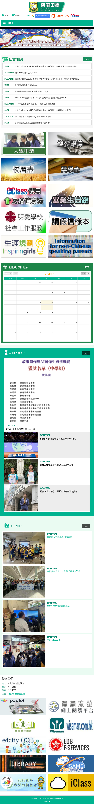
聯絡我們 (18, 15)
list (88, 274)
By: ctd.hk (47, 801)
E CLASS (27, 15)
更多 (87, 59)
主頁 (6, 15)
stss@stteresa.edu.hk (16, 693)
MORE (86, 267)
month (83, 274)
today (15, 274)
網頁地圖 (34, 798)
